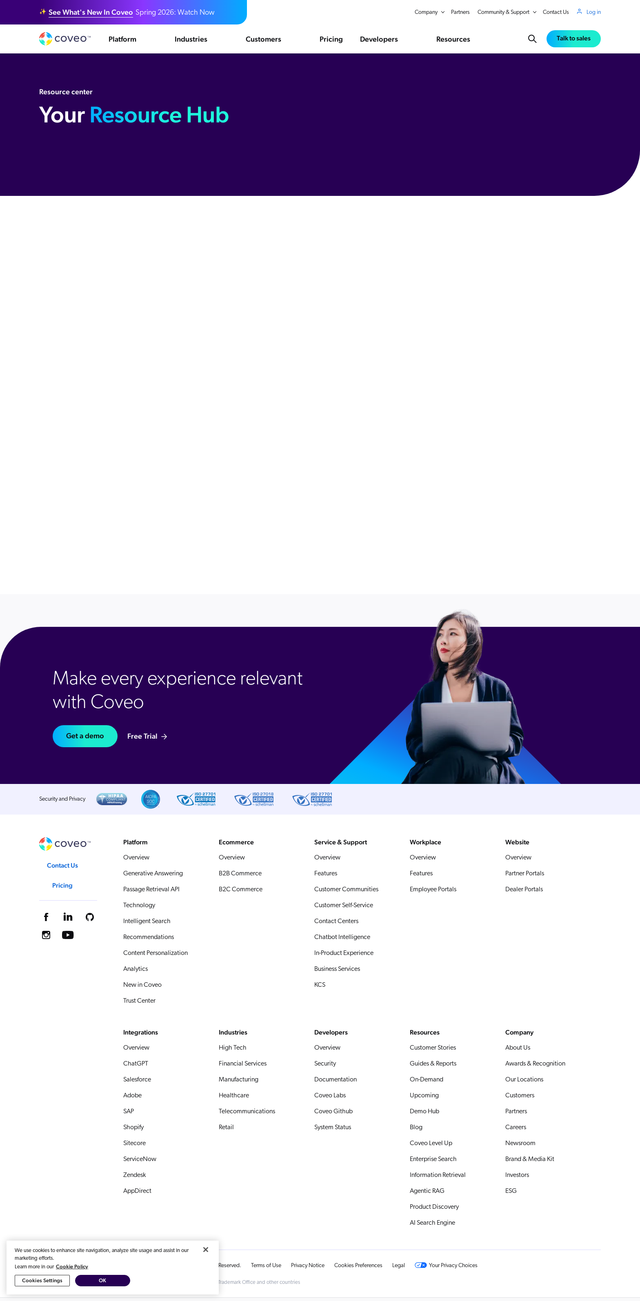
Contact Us (556, 12)
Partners (460, 12)
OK (102, 1285)
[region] (113, 1272)
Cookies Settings (42, 1285)
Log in (594, 12)
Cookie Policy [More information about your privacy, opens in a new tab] (72, 1271)
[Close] (206, 1254)
